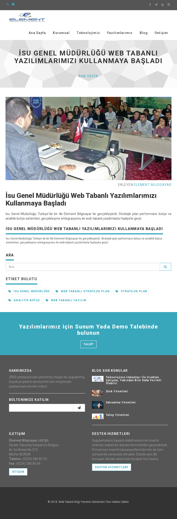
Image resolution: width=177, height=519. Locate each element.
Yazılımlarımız (120, 33)
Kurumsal (61, 33)
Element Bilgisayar (152, 185)
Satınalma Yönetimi (121, 402)
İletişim (161, 33)
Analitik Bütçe (24, 300)
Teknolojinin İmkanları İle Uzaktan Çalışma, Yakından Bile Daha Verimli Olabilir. (134, 380)
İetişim (18, 471)
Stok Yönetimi (117, 391)
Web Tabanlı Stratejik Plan (83, 291)
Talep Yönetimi (117, 415)
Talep (88, 344)
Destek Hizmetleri (111, 467)
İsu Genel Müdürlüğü (29, 291)
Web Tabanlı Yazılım (66, 300)
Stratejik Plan (131, 291)
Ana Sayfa (37, 33)
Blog (144, 33)
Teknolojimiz (88, 33)
